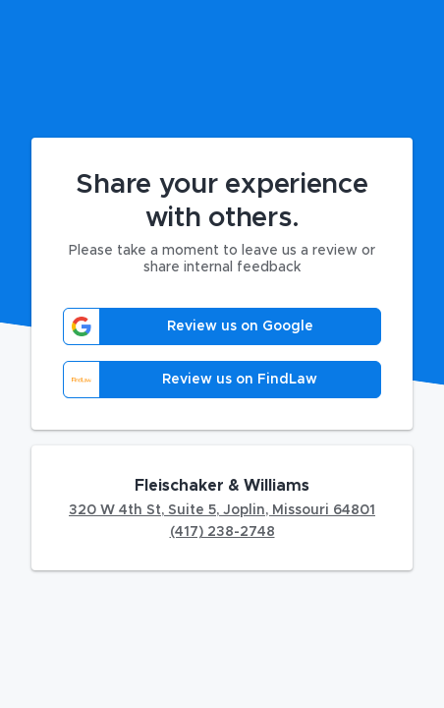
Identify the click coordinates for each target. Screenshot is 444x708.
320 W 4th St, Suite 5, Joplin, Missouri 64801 (222, 510)
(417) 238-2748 (222, 532)
